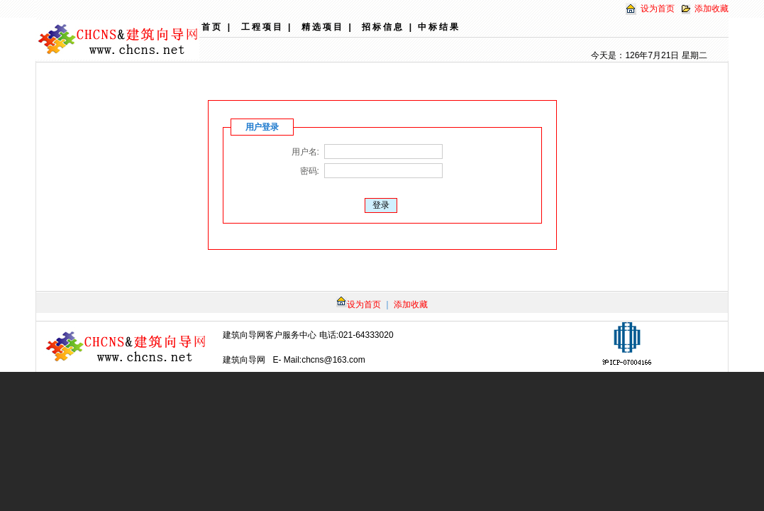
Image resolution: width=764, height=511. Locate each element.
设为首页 (658, 8)
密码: (309, 171)
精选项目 (322, 27)
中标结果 (439, 27)
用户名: (305, 152)
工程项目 (262, 27)
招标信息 (383, 27)
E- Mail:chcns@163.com (319, 360)
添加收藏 (711, 8)
